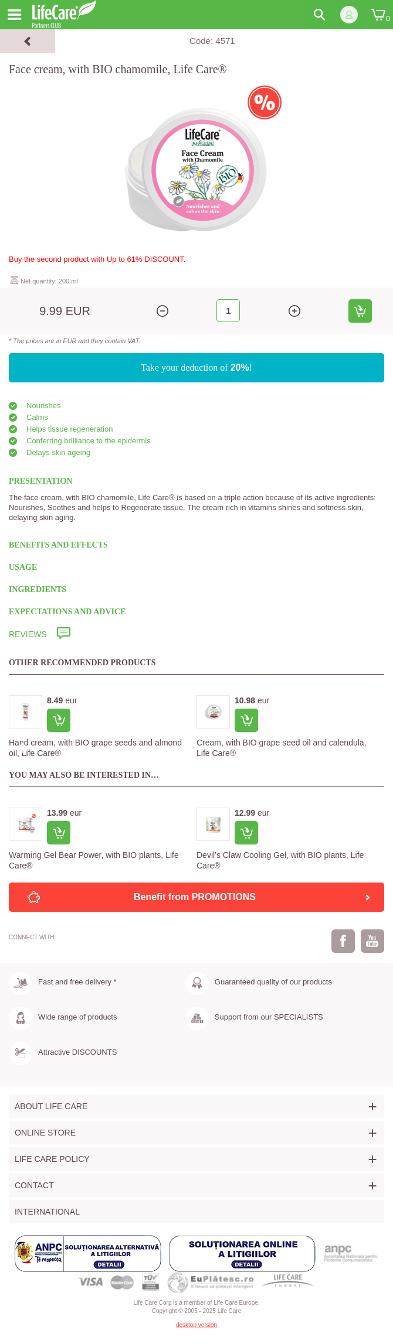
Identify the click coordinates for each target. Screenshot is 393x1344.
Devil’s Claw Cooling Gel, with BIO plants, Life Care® (280, 860)
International (47, 1211)
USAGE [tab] (23, 567)
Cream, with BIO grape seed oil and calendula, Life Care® (281, 748)
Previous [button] (20, 748)
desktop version (196, 1325)
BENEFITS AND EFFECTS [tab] (58, 545)
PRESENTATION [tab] (40, 481)
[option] (102, 728)
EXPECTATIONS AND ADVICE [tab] (67, 611)
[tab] (196, 634)
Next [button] (372, 748)
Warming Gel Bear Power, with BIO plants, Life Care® (94, 860)
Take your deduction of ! (196, 367)
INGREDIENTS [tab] (37, 589)
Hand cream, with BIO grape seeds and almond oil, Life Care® (95, 748)
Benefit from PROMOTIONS (253, 897)
